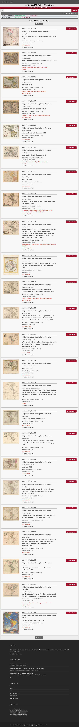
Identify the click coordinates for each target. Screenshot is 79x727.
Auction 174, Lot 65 (29, 53)
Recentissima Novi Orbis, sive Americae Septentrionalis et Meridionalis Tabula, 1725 (38, 290)
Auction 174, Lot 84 (29, 532)
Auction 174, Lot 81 (29, 459)
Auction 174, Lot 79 (29, 411)
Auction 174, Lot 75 (29, 308)
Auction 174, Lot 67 (29, 101)
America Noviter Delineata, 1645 (34, 155)
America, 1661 (27, 179)
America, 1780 (27, 467)
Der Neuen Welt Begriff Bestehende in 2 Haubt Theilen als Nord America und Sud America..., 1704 (39, 265)
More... (12, 678)
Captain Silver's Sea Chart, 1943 (33, 620)
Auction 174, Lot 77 (29, 360)
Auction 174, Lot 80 (29, 433)
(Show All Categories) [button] (31, 15)
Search (75, 10)
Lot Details (71, 29)
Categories (4, 2)
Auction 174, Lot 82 (29, 481)
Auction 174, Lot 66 (29, 77)
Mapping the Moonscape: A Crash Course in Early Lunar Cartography (27, 668)
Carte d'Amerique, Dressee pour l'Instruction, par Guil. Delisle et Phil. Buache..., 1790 (38, 516)
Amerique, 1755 (27, 368)
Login (11, 2)
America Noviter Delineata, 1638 (34, 109)
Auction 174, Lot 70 (29, 171)
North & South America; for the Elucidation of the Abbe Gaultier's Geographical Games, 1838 (39, 595)
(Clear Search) (26, 17)
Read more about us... (16, 654)
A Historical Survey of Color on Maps (19, 664)
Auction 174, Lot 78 (29, 382)
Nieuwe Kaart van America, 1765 (34, 419)
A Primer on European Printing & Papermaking (21, 673)
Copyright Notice (37, 725)
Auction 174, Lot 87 (29, 612)
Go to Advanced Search (69, 13)
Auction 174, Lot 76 (29, 334)
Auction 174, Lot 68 (29, 125)
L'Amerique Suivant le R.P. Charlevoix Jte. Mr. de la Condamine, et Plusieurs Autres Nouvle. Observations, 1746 (39, 344)
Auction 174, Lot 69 (29, 147)
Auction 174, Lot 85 (29, 560)
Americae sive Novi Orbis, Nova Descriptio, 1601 (39, 60)
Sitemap (45, 725)
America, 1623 (27, 85)
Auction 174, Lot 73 (29, 255)
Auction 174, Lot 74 (29, 282)
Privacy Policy (28, 725)
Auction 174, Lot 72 (29, 221)
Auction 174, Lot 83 (29, 507)
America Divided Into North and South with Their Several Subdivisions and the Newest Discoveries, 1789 (38, 491)
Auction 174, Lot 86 (29, 584)
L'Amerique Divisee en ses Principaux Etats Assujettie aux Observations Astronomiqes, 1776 (38, 443)
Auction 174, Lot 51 (29, 28)
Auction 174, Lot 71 (29, 193)
